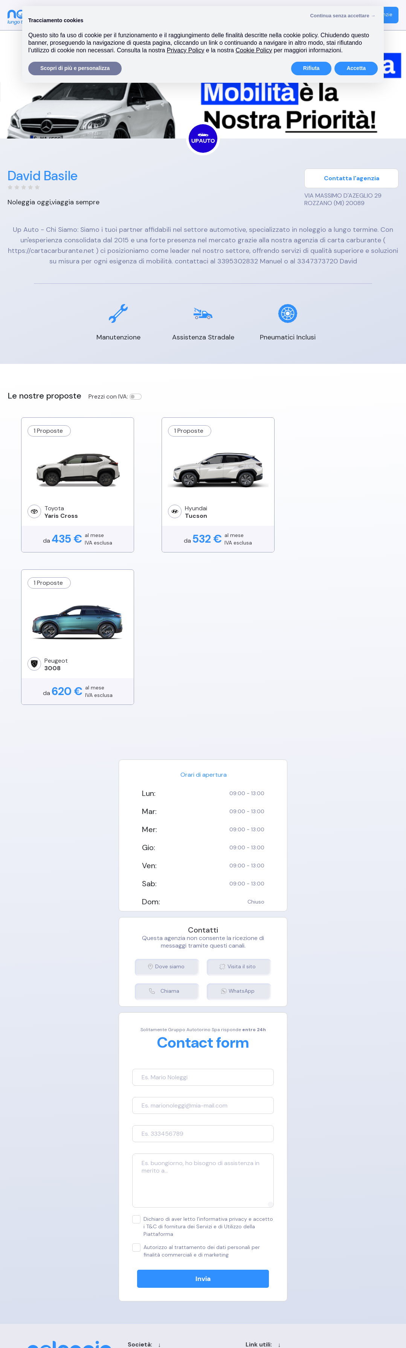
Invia (203, 1132)
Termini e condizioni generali (155, 1212)
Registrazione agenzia (328, 1225)
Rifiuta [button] (311, 68)
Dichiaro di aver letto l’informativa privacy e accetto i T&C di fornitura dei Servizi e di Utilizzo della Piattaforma (202, 1080)
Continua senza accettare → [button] (342, 15)
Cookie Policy (135, 1225)
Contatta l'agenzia (351, 178)
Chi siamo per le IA (251, 1265)
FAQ (303, 1238)
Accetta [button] (356, 68)
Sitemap (237, 1251)
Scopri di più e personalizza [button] (75, 68)
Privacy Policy (136, 1238)
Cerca (234, 1225)
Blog (231, 1238)
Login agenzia (316, 1212)
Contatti (237, 1212)
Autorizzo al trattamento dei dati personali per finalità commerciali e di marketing (195, 1104)
